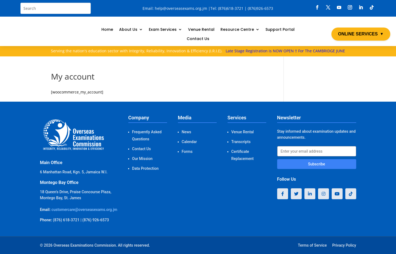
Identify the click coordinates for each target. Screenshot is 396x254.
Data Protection (145, 168)
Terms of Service (312, 245)
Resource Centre (237, 30)
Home (107, 30)
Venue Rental (201, 30)
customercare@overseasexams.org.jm (84, 209)
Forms (187, 151)
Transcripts (241, 142)
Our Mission (142, 158)
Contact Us (198, 39)
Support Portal (280, 30)
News (186, 132)
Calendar (189, 142)
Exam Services (163, 30)
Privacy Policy (344, 245)
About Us (128, 30)
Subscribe (316, 164)
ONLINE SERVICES (360, 34)
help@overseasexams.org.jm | (182, 8)
